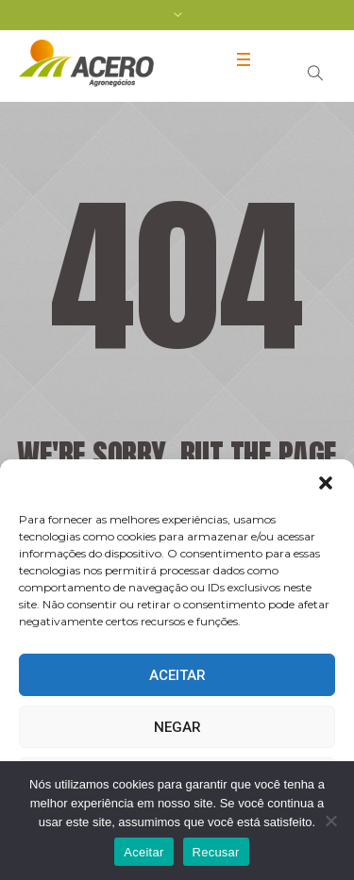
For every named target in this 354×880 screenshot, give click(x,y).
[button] (325, 482)
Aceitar (177, 675)
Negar (177, 727)
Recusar (216, 852)
